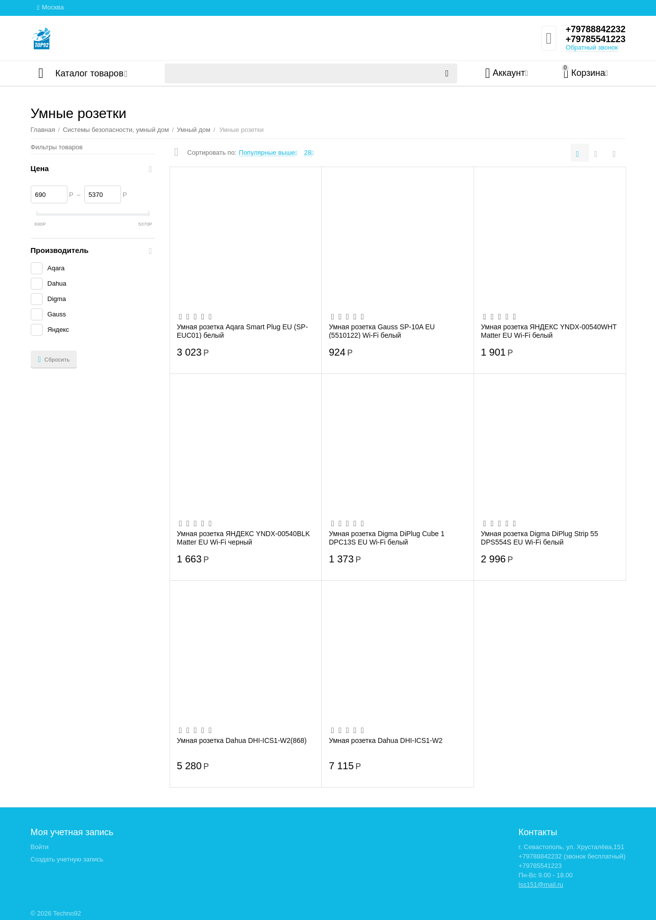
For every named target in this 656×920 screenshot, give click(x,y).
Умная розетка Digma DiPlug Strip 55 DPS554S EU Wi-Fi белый (539, 538)
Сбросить (54, 359)
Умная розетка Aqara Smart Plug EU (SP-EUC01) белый (242, 331)
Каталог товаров (89, 73)
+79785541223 (596, 39)
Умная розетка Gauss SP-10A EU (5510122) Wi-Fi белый (382, 331)
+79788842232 (596, 29)
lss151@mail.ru (541, 884)
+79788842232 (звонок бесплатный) (572, 856)
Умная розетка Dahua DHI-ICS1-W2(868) (242, 740)
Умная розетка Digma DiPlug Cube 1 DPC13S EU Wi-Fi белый (386, 538)
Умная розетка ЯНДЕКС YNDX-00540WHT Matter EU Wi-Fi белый (549, 331)
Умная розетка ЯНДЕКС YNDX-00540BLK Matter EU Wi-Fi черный (243, 538)
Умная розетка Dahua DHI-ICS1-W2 (385, 740)
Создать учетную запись (67, 859)
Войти (40, 847)
